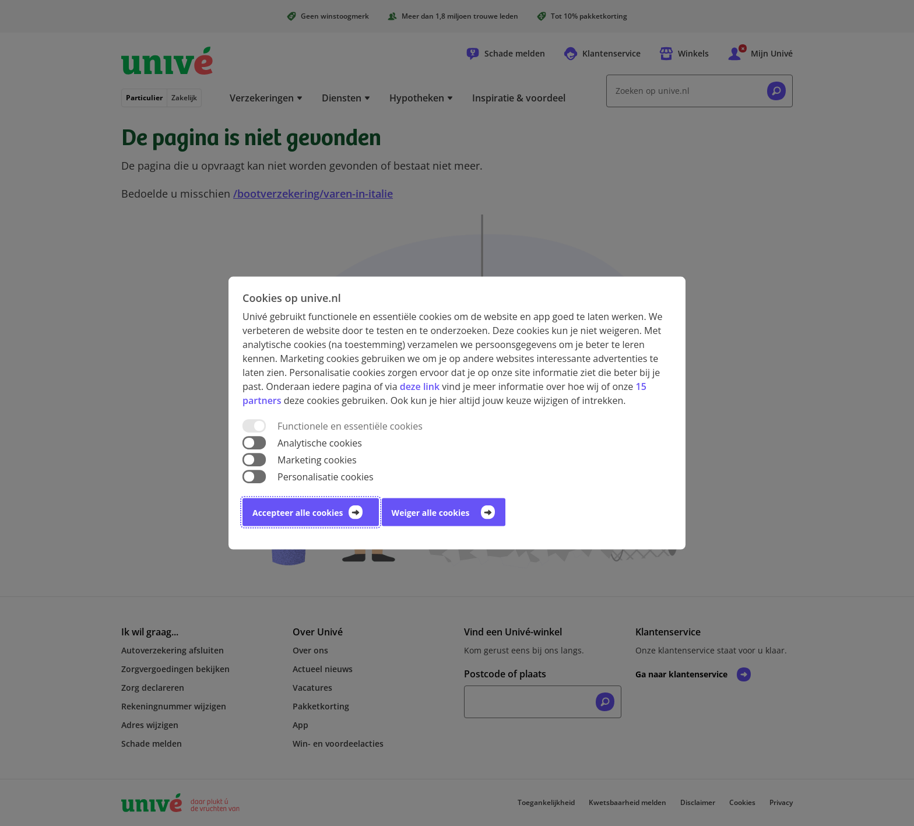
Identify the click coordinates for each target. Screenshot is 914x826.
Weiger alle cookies (431, 512)
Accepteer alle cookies (297, 512)
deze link (420, 385)
